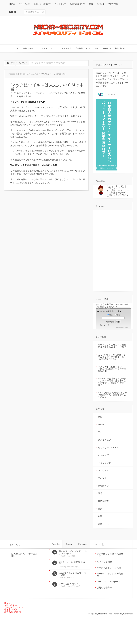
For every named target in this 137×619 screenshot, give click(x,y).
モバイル (102, 478)
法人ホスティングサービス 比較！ (24, 554)
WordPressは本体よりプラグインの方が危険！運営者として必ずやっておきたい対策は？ (112, 381)
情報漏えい (103, 485)
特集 (100, 508)
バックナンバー (104, 325)
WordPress (128, 614)
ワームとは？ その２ (68, 583)
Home (12, 63)
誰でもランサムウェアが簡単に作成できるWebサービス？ (112, 345)
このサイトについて (14, 607)
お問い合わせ (10, 605)
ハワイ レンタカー (105, 561)
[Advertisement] (26, 213)
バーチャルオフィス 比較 (109, 567)
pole (20, 73)
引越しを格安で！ (105, 587)
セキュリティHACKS (108, 447)
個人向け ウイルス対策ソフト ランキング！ (73, 552)
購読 (110, 315)
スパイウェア (104, 439)
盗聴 (100, 516)
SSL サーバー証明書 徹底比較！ (72, 563)
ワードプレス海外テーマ (108, 581)
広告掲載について (12, 611)
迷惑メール (103, 523)
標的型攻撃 (103, 500)
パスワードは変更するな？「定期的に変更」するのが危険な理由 (112, 368)
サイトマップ (10, 609)
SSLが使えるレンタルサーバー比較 (72, 573)
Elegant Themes (105, 614)
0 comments (60, 73)
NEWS (101, 424)
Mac (100, 416)
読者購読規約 (110, 322)
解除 (117, 315)
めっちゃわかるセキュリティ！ (110, 311)
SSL (100, 432)
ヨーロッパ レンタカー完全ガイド (110, 574)
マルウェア (23, 63)
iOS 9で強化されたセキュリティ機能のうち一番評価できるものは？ (112, 394)
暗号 (100, 493)
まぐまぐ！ (126, 327)
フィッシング (104, 462)
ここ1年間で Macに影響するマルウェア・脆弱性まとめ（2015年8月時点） (111, 356)
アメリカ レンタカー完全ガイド (110, 554)
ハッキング (103, 455)
